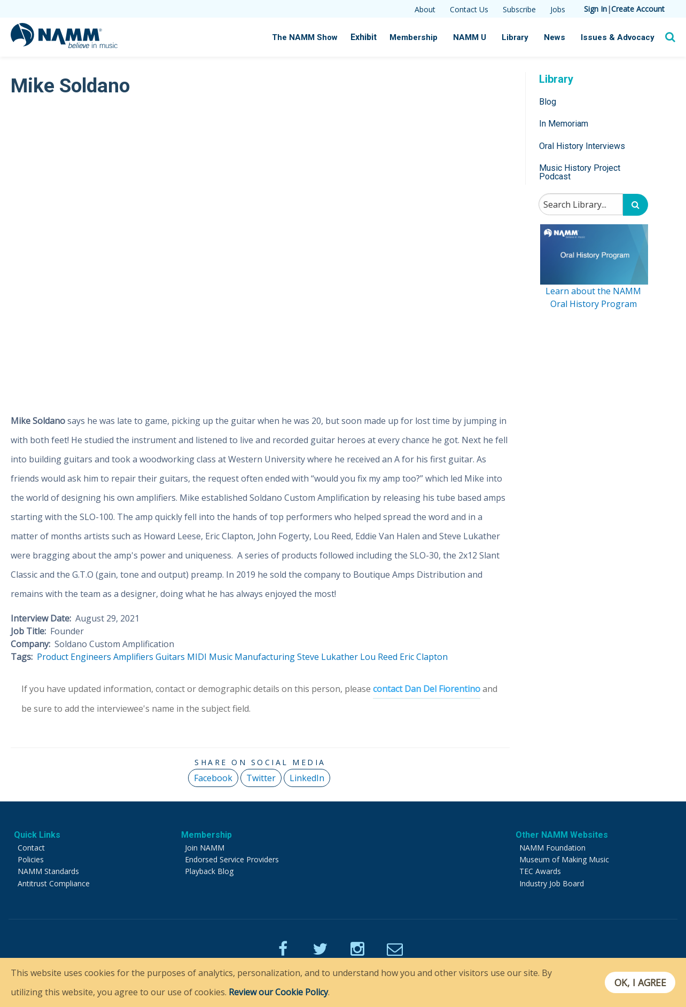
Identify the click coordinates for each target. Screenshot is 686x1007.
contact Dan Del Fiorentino (426, 689)
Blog (547, 102)
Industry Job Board (551, 883)
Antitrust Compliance (54, 883)
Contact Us (469, 9)
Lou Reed (378, 657)
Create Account (638, 9)
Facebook (213, 777)
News (556, 37)
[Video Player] (260, 249)
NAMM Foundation (552, 847)
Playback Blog (209, 871)
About (425, 9)
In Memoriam (563, 124)
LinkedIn (307, 777)
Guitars (170, 657)
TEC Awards (540, 871)
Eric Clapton (424, 657)
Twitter (261, 777)
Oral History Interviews (582, 146)
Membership (416, 37)
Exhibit (366, 37)
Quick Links (37, 834)
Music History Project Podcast (579, 172)
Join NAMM (204, 847)
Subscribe (519, 9)
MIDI (197, 657)
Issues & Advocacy (618, 37)
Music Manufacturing (252, 657)
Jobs (557, 9)
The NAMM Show (307, 37)
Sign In (595, 9)
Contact (31, 847)
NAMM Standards (48, 871)
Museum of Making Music (564, 859)
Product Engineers (74, 657)
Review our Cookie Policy (278, 992)
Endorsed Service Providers (232, 859)
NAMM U (471, 37)
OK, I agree (640, 982)
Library (517, 37)
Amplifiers (133, 657)
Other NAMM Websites (562, 834)
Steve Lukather (327, 657)
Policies (31, 859)
